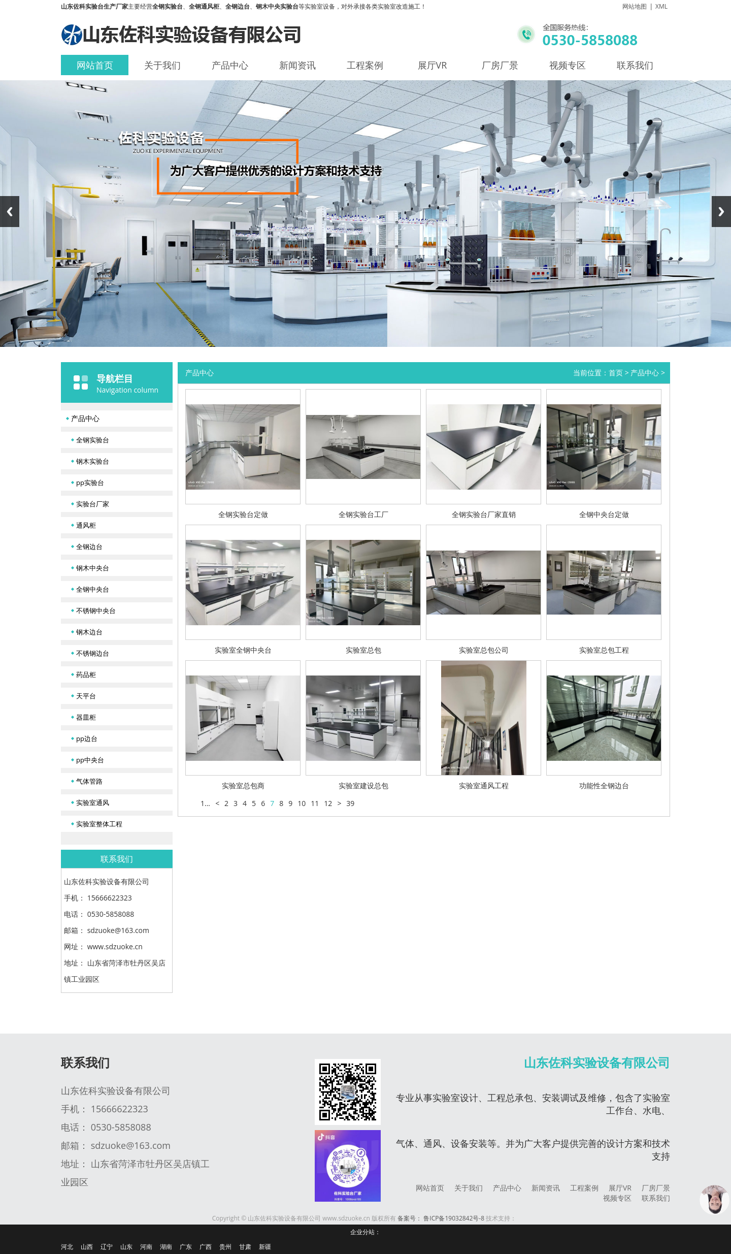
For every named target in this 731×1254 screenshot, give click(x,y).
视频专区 (567, 65)
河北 (67, 1246)
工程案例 (365, 65)
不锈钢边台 (92, 653)
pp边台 (86, 738)
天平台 (86, 695)
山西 (87, 1246)
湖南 (166, 1246)
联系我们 (635, 65)
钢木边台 (89, 631)
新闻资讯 (297, 65)
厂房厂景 (500, 65)
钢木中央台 (92, 567)
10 (301, 803)
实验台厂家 (92, 503)
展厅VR (432, 65)
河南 (146, 1246)
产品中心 (230, 65)
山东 (126, 1246)
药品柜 (86, 674)
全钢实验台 (92, 439)
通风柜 (86, 525)
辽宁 (107, 1246)
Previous (9, 211)
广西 (206, 1246)
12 (328, 803)
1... (205, 803)
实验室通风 (92, 802)
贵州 (225, 1246)
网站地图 (634, 6)
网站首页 (95, 65)
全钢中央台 (92, 589)
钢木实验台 (92, 461)
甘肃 (245, 1246)
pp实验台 (90, 482)
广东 (186, 1246)
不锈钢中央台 (96, 610)
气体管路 (89, 781)
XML (661, 6)
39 (350, 803)
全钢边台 (89, 546)
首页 (616, 372)
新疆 (265, 1246)
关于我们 (162, 65)
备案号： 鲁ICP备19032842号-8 (440, 1218)
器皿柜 (86, 717)
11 (315, 803)
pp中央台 (90, 759)
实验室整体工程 (99, 823)
